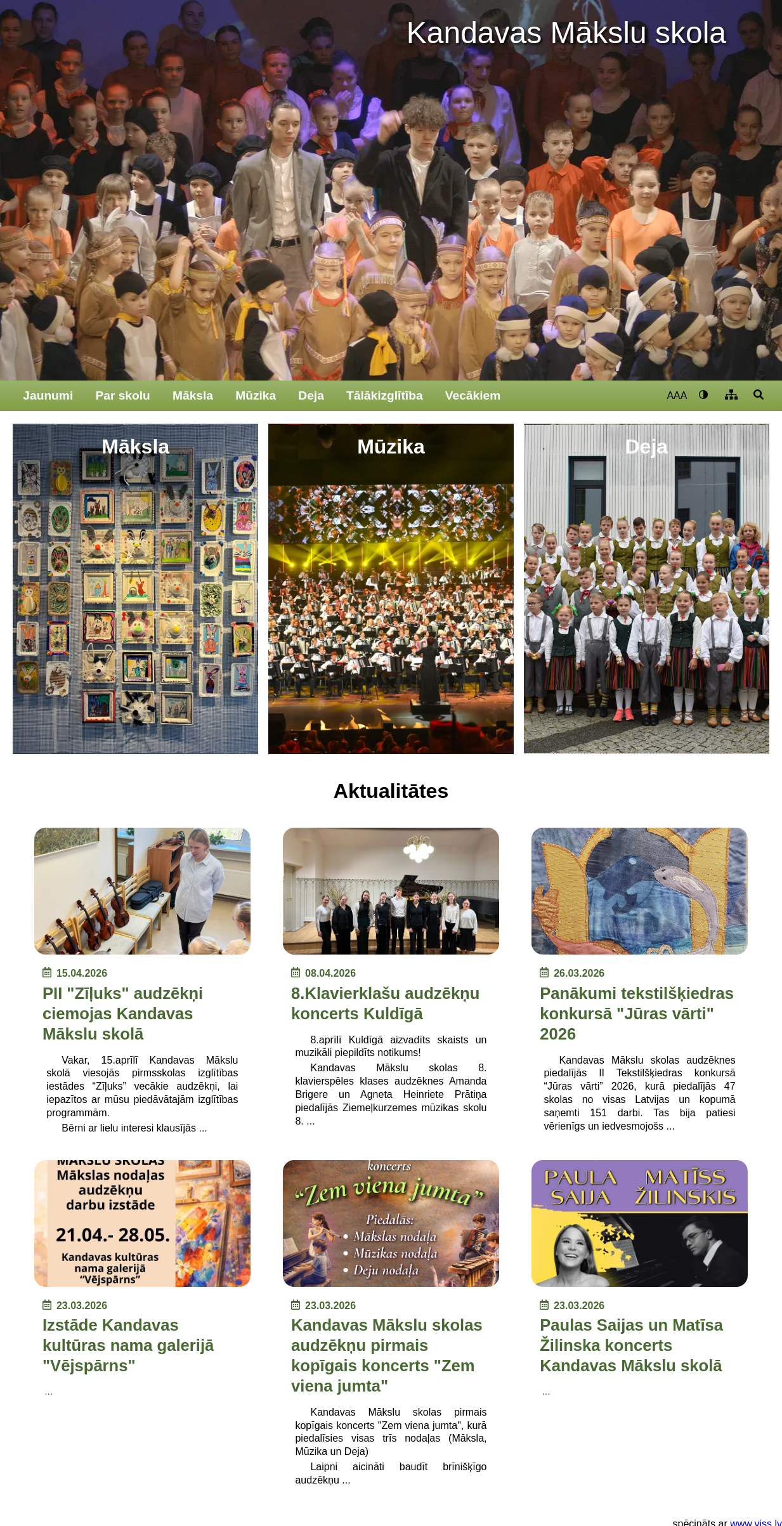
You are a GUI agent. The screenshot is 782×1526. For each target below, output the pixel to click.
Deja (311, 395)
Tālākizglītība (384, 395)
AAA (677, 395)
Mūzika (255, 395)
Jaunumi (48, 395)
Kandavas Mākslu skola (566, 32)
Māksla (193, 395)
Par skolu (122, 395)
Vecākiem (473, 395)
